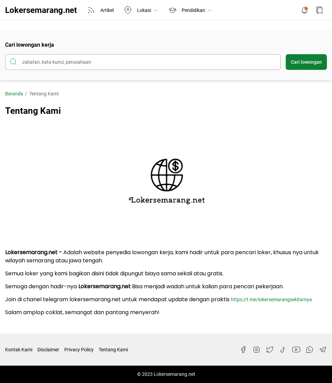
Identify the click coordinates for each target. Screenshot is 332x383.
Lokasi (141, 10)
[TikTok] (283, 350)
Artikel (100, 10)
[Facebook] (243, 350)
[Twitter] (270, 350)
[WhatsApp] (309, 350)
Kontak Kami (18, 349)
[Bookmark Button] (319, 10)
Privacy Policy (79, 349)
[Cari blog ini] (143, 62)
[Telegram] (323, 350)
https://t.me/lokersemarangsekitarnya (271, 299)
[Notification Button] (304, 10)
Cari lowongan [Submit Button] (306, 62)
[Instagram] (256, 350)
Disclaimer (48, 349)
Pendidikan (190, 10)
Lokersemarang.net (41, 10)
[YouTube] (296, 350)
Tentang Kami (113, 349)
